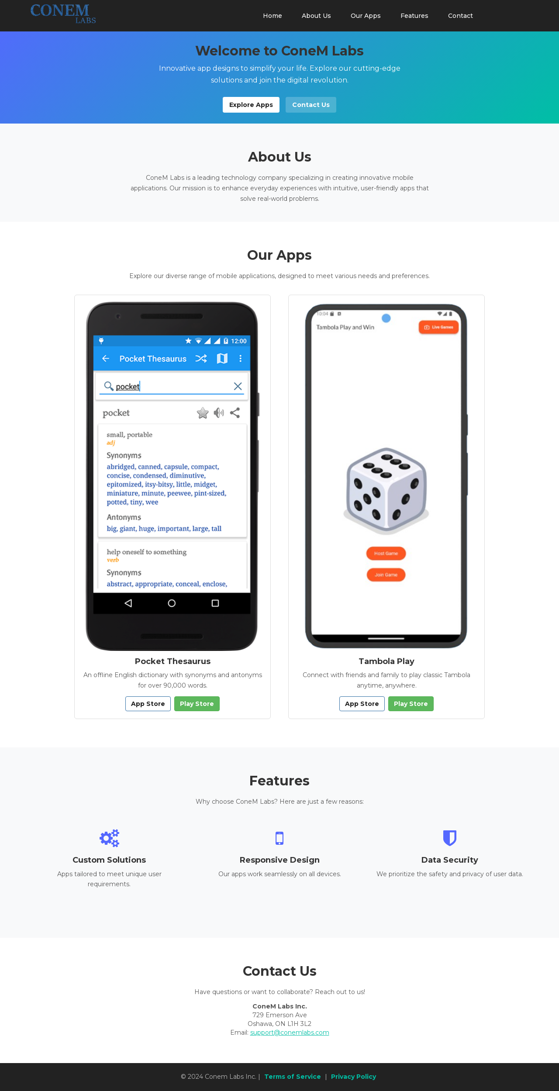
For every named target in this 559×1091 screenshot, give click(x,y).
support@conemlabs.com (289, 1032)
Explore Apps (251, 105)
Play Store (197, 704)
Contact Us (311, 105)
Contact (460, 16)
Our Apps (366, 16)
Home (272, 16)
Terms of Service (292, 1077)
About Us (316, 16)
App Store (148, 704)
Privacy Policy (353, 1077)
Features (414, 16)
